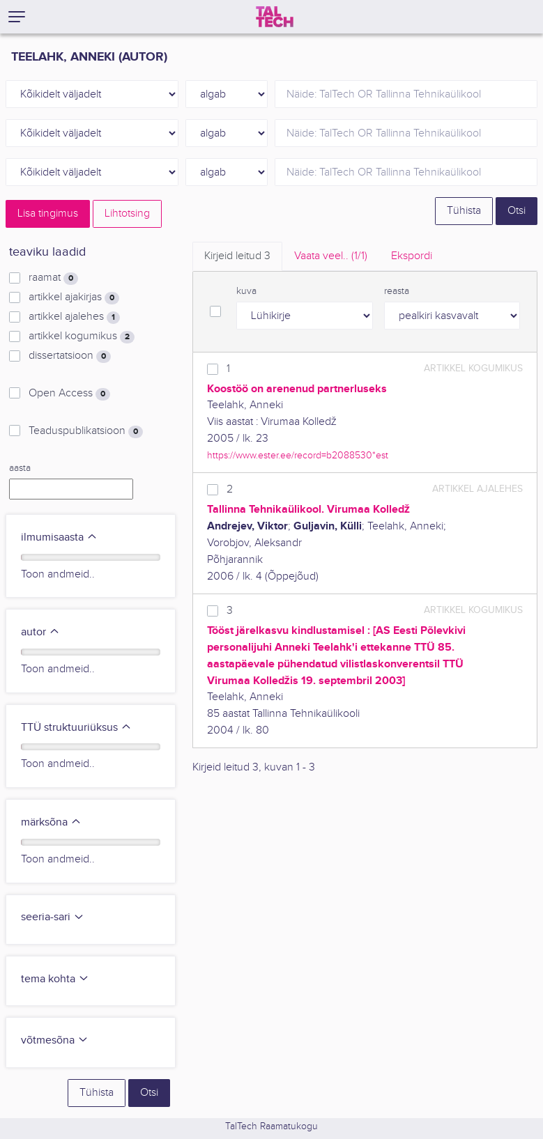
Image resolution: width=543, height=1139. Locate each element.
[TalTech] (274, 17)
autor (40, 632)
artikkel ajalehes (74, 317)
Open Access (69, 394)
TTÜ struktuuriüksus (76, 727)
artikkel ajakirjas (74, 297)
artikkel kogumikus (82, 336)
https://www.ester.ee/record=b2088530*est (297, 455)
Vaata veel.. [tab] (330, 256)
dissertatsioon (70, 356)
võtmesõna (55, 1040)
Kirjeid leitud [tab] (237, 256)
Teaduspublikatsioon (86, 431)
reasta (396, 291)
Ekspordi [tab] (411, 256)
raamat (53, 278)
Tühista (464, 210)
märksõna (51, 822)
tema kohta (55, 979)
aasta (20, 468)
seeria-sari (52, 917)
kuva (246, 291)
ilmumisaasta (59, 537)
